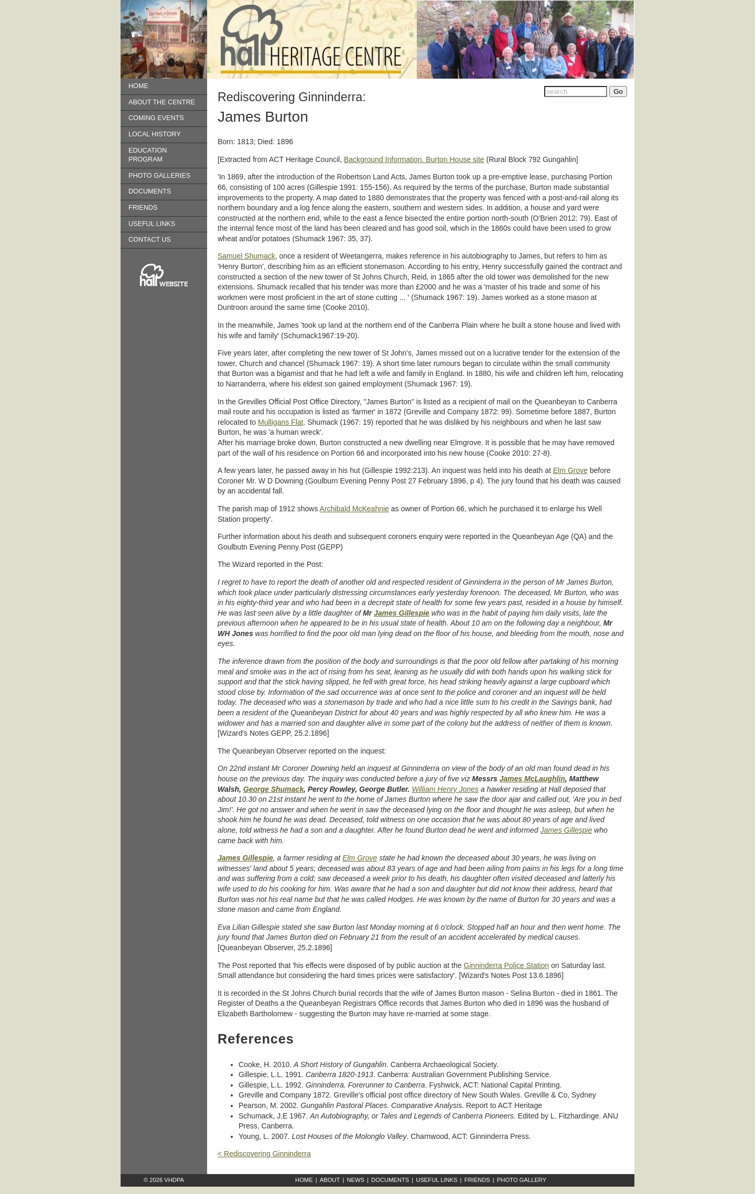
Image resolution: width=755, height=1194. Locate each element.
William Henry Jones (445, 789)
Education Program (147, 155)
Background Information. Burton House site (414, 159)
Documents (149, 191)
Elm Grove (570, 470)
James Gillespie (401, 613)
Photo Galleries (159, 175)
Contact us (149, 239)
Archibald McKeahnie (354, 508)
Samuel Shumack (246, 256)
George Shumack (273, 789)
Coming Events (156, 118)
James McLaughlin (532, 779)
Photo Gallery (521, 1180)
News (355, 1180)
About (330, 1180)
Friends (142, 207)
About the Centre (161, 102)
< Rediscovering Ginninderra (264, 1153)
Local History (154, 134)
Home (138, 86)
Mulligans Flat (280, 422)
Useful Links (151, 224)
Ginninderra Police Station (506, 965)
